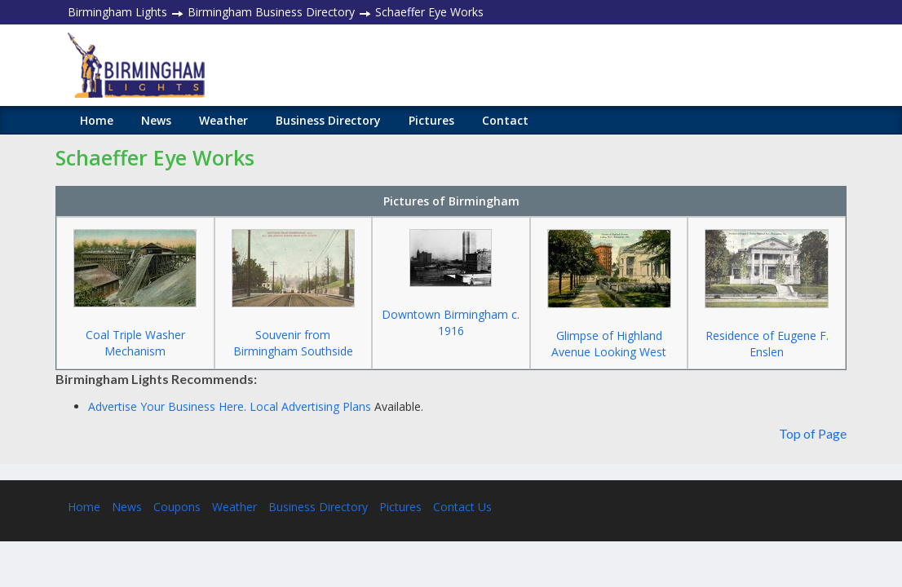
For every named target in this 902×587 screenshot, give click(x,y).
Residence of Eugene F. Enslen (767, 344)
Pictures (431, 120)
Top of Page (813, 433)
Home (96, 120)
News (156, 120)
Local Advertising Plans (310, 406)
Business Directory (328, 120)
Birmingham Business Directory (271, 12)
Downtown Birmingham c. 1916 (451, 322)
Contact (505, 120)
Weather (223, 120)
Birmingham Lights (117, 12)
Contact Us (462, 506)
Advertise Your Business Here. (169, 406)
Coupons (177, 506)
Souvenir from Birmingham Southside (293, 343)
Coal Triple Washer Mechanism (135, 343)
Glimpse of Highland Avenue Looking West (608, 344)
